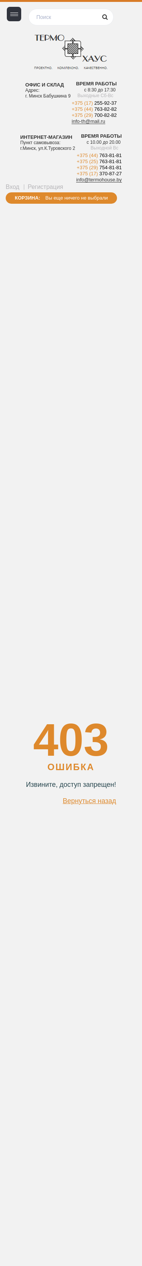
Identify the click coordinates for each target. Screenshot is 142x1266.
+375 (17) (94, 103)
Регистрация (45, 187)
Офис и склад (44, 85)
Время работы (96, 83)
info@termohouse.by (99, 179)
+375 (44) (94, 109)
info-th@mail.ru (88, 121)
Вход (12, 187)
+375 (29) (94, 115)
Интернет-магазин (46, 137)
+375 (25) (99, 161)
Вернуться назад (89, 800)
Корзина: (27, 198)
